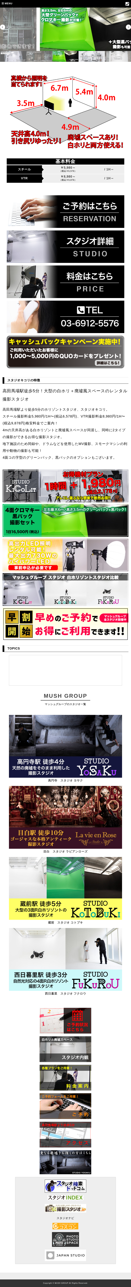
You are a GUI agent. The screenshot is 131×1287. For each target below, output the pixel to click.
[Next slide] (128, 27)
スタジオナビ (65, 1218)
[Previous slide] (2, 27)
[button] (35, 56)
